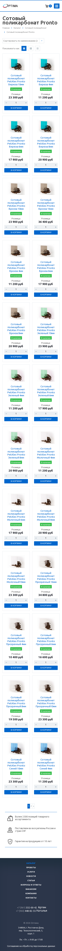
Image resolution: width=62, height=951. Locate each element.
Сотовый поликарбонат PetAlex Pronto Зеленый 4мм (16, 391)
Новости (31, 876)
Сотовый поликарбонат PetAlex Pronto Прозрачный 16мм (46, 577)
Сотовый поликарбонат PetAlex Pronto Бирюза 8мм (46, 142)
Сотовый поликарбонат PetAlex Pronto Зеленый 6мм (46, 391)
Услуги (31, 872)
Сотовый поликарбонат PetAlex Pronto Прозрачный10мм (46, 702)
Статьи (31, 880)
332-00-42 (27, 907)
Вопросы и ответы (31, 885)
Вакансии (31, 889)
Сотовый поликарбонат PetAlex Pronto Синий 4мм (46, 764)
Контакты (31, 898)
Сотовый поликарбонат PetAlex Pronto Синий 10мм (16, 764)
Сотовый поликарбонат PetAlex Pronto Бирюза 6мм (16, 142)
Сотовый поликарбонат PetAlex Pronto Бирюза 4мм (46, 80)
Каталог (31, 863)
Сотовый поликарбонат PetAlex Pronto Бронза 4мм (16, 266)
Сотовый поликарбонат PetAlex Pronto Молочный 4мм (46, 453)
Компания (31, 893)
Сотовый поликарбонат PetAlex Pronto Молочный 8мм (46, 515)
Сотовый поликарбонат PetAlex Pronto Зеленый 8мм (16, 453)
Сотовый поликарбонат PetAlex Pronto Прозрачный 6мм (46, 640)
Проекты (31, 868)
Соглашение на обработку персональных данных (31, 946)
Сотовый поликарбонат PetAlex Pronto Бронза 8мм (16, 329)
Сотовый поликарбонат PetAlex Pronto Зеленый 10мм (46, 329)
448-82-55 (26, 911)
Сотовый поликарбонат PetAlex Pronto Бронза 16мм (46, 204)
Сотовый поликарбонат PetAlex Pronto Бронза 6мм (46, 266)
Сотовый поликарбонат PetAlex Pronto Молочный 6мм (16, 515)
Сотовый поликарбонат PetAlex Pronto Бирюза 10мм (16, 80)
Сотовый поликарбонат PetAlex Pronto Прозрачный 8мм (16, 702)
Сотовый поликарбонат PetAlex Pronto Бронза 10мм (16, 204)
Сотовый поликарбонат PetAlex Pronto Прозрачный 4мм (16, 640)
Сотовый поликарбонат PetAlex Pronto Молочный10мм (16, 577)
